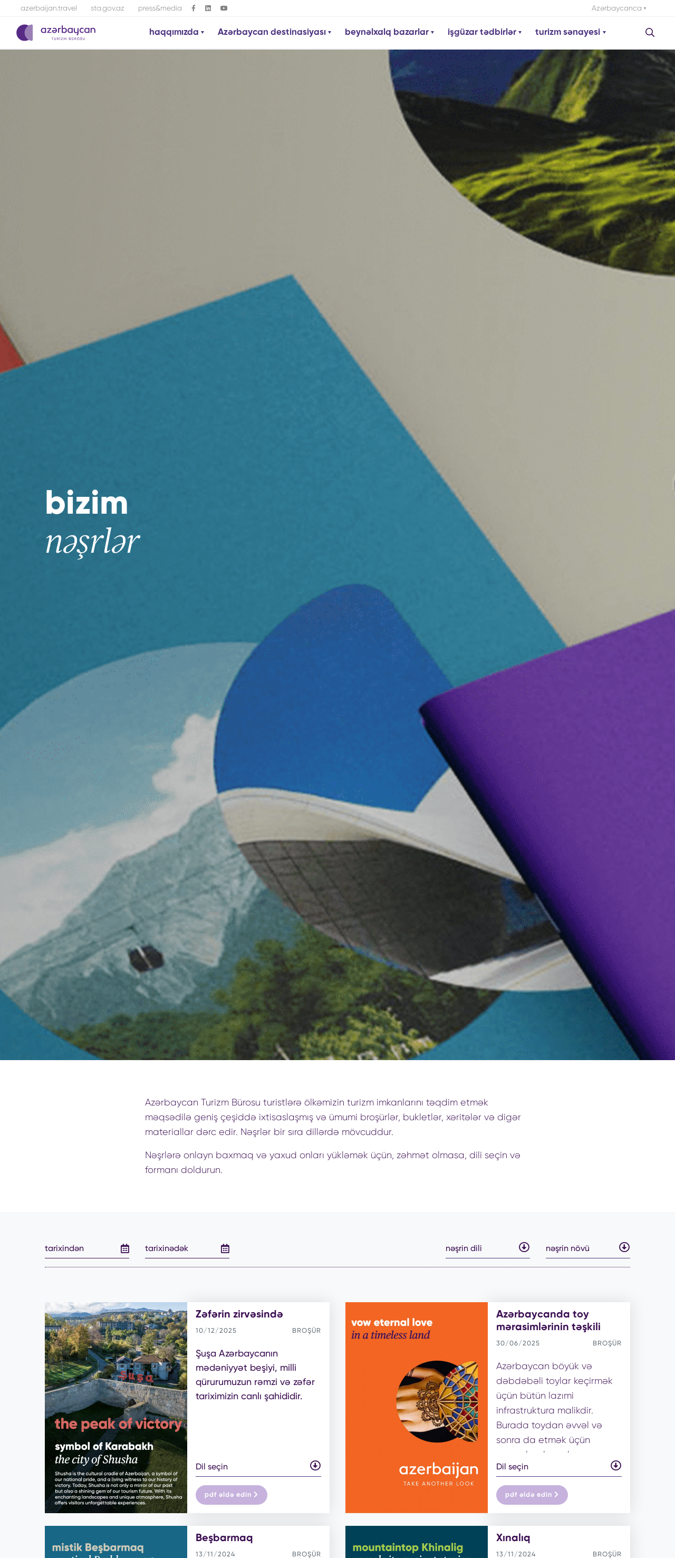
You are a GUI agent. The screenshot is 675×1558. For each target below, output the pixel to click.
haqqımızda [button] (175, 32)
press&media (160, 8)
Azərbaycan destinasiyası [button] (273, 32)
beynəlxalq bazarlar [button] (388, 32)
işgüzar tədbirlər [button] (483, 32)
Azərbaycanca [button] (618, 8)
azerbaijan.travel (49, 8)
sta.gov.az (107, 8)
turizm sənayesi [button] (568, 32)
